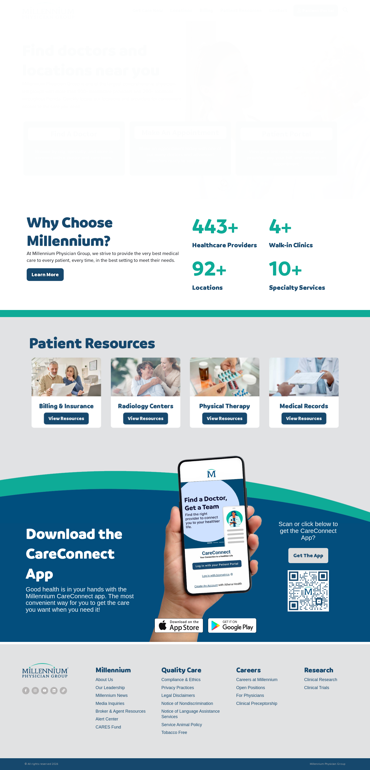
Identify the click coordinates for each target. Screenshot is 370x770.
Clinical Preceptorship (256, 703)
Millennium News (112, 695)
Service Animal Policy (181, 724)
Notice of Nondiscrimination (187, 703)
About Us (104, 679)
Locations (181, 10)
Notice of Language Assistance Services (190, 714)
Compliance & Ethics (181, 679)
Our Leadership (110, 687)
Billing (206, 10)
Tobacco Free (174, 732)
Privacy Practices (177, 687)
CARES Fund (108, 727)
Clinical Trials (316, 687)
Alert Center (107, 719)
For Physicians (250, 695)
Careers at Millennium (257, 679)
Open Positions (250, 687)
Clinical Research (320, 679)
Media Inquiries (110, 703)
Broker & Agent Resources (121, 711)
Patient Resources (241, 10)
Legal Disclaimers (178, 695)
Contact (278, 10)
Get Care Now (147, 10)
